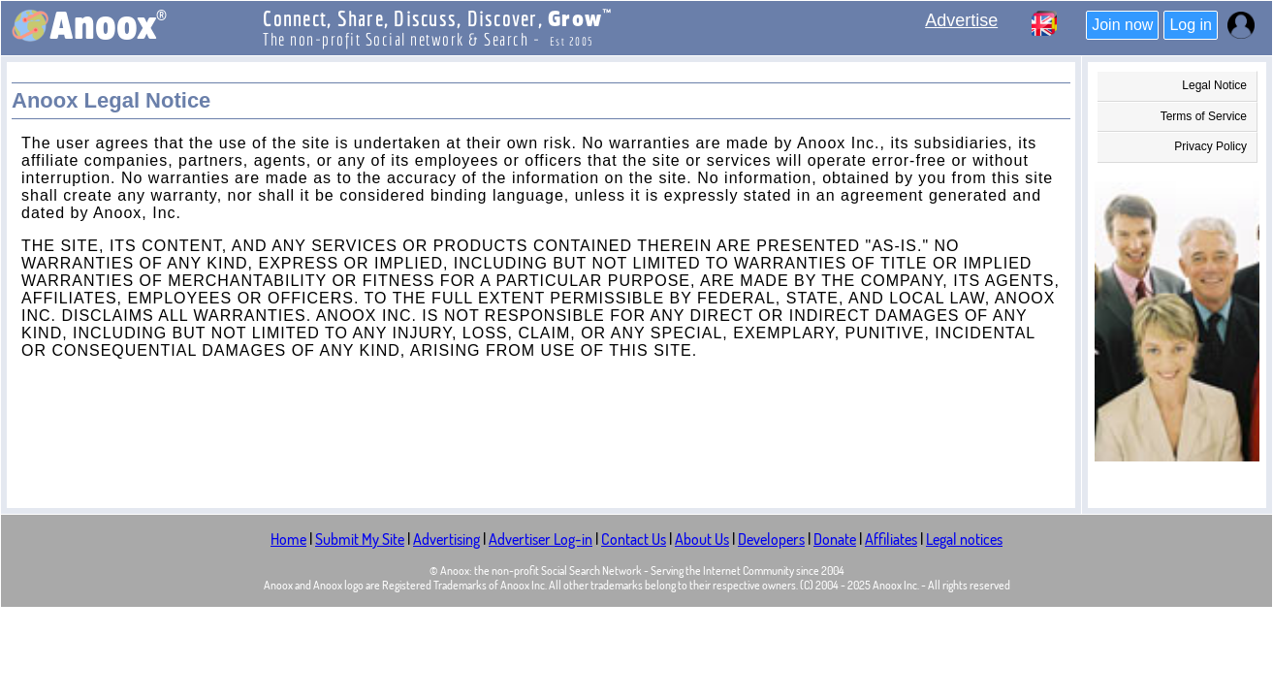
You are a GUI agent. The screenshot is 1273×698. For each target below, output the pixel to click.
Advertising (446, 539)
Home (288, 539)
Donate (834, 539)
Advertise (961, 20)
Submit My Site (359, 539)
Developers (771, 539)
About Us (702, 539)
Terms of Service (1204, 116)
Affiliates (891, 539)
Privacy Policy (1210, 146)
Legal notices (964, 539)
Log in (1190, 24)
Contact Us (633, 539)
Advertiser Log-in (540, 539)
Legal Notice (1214, 85)
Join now (1122, 24)
